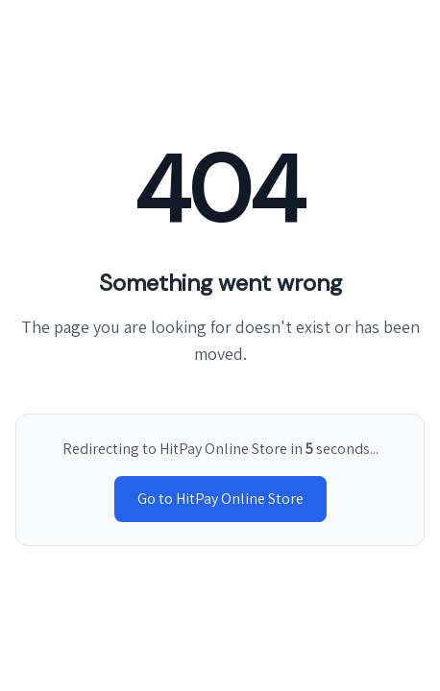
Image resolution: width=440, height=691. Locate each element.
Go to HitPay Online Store (220, 498)
